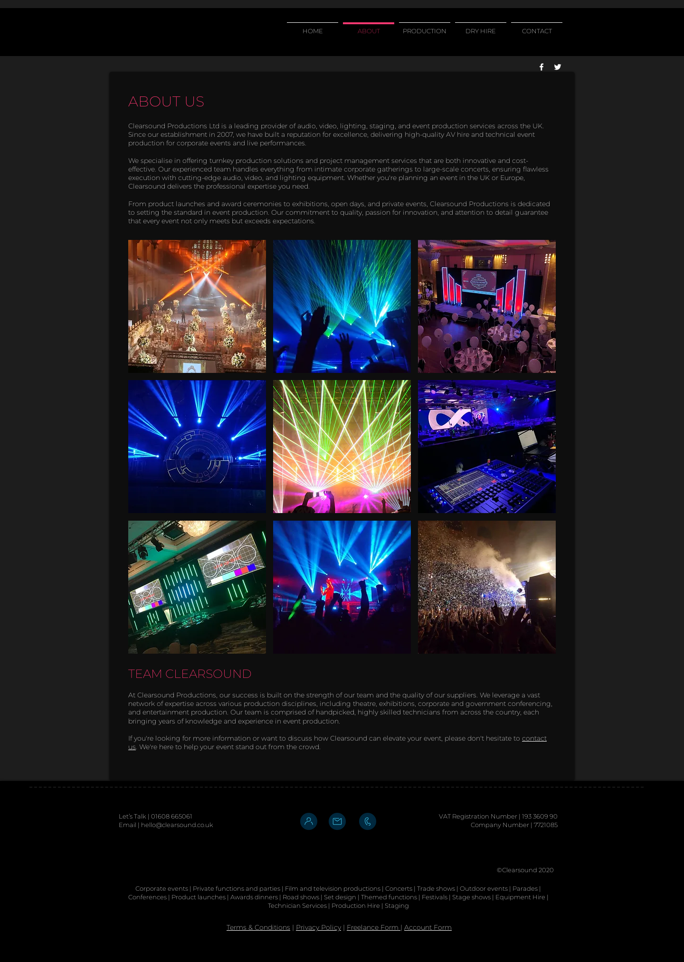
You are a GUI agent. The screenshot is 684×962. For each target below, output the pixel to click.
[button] (197, 306)
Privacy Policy (318, 927)
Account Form (428, 927)
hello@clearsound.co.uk (177, 825)
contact (534, 738)
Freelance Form (373, 927)
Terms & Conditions (258, 927)
